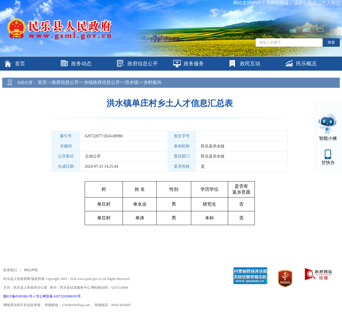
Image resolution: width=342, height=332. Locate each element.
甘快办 (328, 162)
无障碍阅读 (277, 2)
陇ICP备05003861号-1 (19, 296)
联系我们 (10, 270)
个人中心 (331, 3)
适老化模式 (305, 2)
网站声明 (31, 270)
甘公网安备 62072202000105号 (58, 296)
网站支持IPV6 (247, 2)
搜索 (331, 42)
